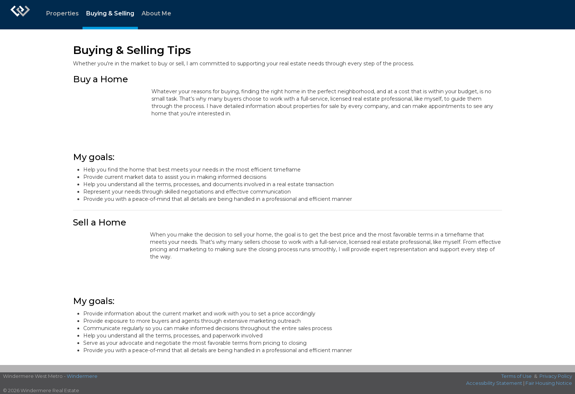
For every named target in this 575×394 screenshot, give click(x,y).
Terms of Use (516, 376)
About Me (156, 13)
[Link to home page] (20, 14)
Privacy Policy (555, 376)
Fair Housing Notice (548, 383)
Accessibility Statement (494, 383)
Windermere (82, 376)
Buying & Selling (110, 13)
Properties (62, 13)
